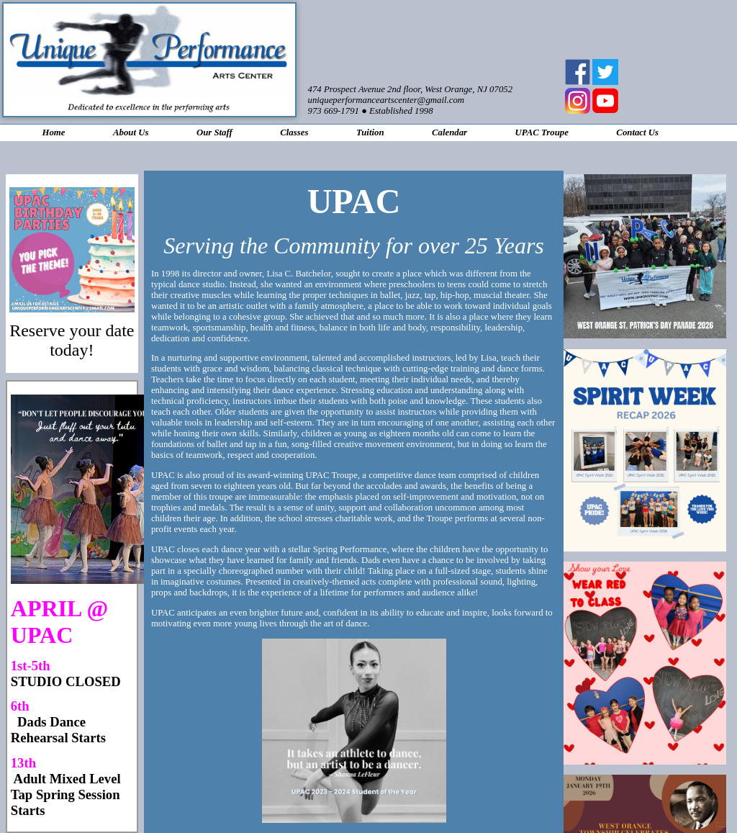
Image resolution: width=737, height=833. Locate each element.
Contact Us (637, 132)
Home (53, 132)
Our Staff (214, 132)
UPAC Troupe (542, 132)
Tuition (370, 132)
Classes (294, 132)
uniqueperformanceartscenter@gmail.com (386, 100)
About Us (130, 132)
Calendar (449, 132)
